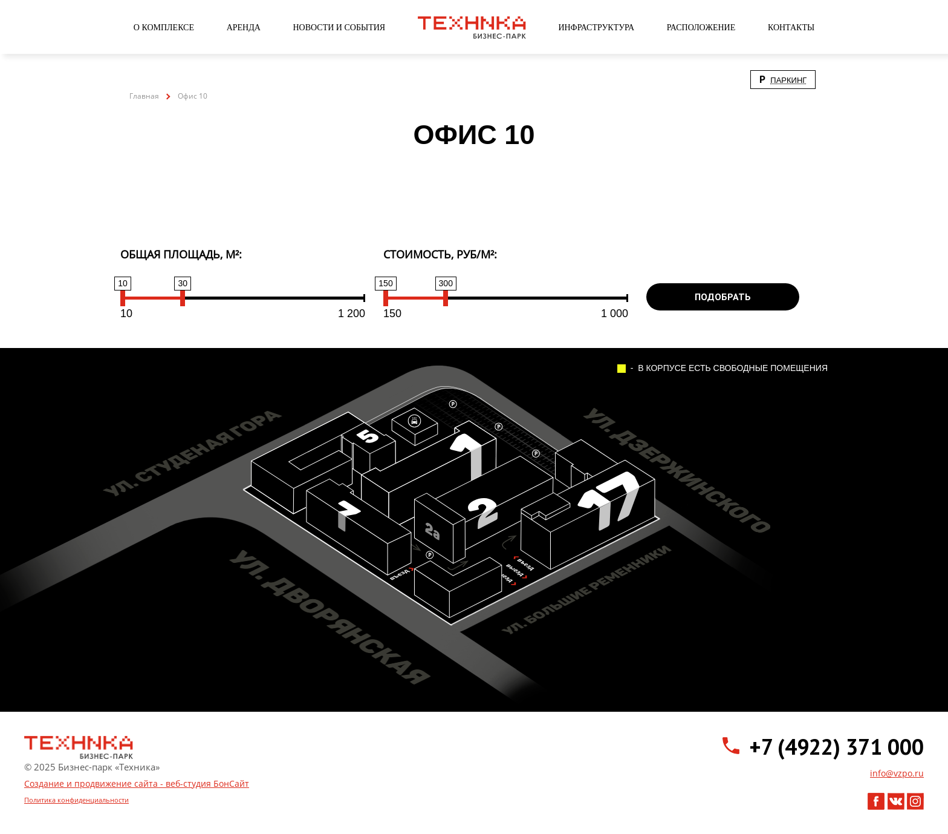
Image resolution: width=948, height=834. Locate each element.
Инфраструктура (596, 27)
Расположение (701, 27)
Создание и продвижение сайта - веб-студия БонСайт (136, 783)
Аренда (244, 27)
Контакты (791, 27)
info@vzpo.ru (897, 773)
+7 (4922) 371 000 (836, 747)
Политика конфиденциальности (76, 799)
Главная (144, 96)
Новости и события (339, 27)
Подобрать (723, 297)
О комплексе (164, 27)
